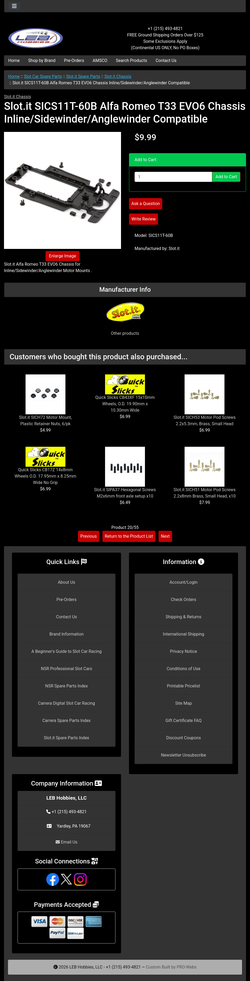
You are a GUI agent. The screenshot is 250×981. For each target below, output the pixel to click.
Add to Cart (226, 176)
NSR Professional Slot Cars (66, 668)
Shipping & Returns (184, 616)
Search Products (131, 60)
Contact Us (166, 60)
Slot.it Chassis (117, 76)
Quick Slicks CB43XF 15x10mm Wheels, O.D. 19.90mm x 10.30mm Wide (125, 404)
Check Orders (183, 599)
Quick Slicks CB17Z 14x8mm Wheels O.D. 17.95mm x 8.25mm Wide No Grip (45, 476)
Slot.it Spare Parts (83, 76)
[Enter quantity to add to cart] (173, 177)
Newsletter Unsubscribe (183, 755)
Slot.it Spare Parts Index (66, 737)
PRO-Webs (187, 967)
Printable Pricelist (183, 685)
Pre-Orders (74, 60)
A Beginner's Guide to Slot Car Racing (66, 651)
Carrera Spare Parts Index (66, 720)
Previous (88, 536)
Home (14, 60)
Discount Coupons (183, 737)
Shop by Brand (41, 60)
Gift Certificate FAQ (183, 720)
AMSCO (100, 60)
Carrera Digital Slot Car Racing (66, 703)
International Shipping (183, 634)
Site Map (183, 703)
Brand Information (66, 634)
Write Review (143, 219)
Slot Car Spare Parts (43, 76)
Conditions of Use (183, 668)
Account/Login (183, 582)
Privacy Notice (183, 651)
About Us (66, 582)
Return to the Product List (129, 536)
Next (165, 536)
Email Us (66, 842)
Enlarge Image (62, 255)
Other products (125, 333)
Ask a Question (145, 203)
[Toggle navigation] (14, 6)
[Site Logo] (44, 35)
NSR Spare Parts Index (66, 685)
